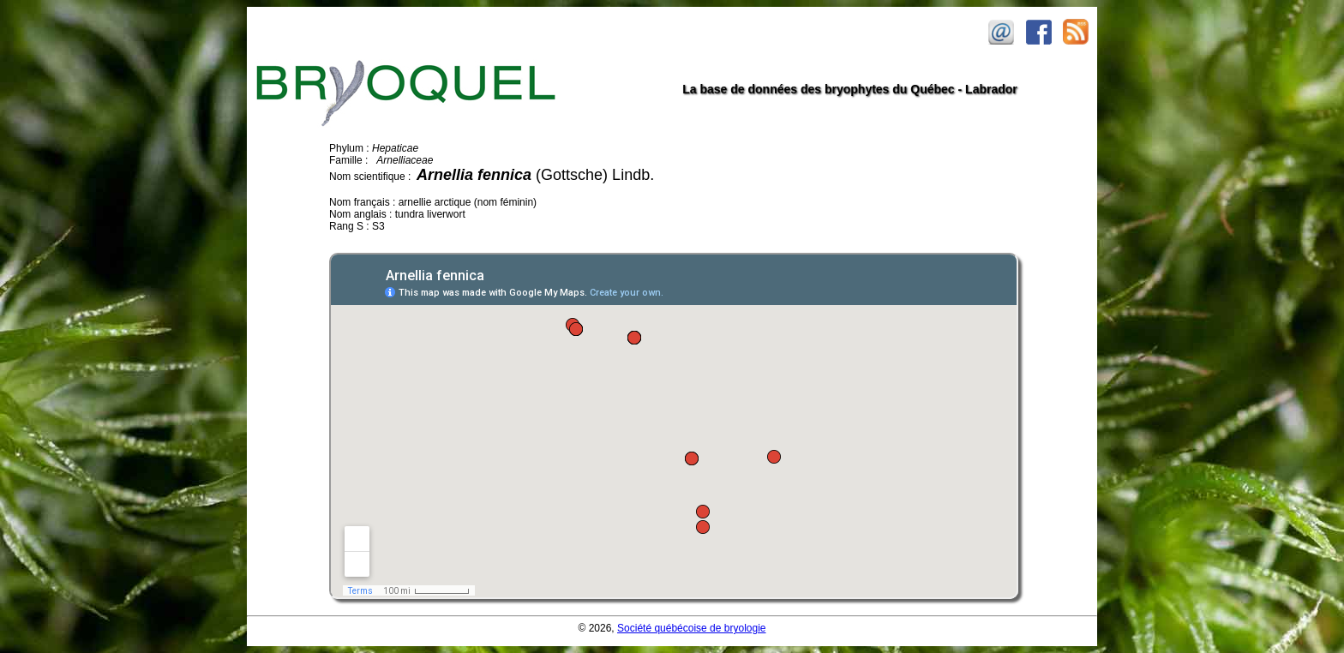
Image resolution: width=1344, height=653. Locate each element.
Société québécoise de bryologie (691, 628)
